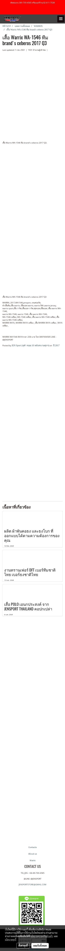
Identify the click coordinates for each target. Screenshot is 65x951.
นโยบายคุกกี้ (10, 939)
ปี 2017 (56, 345)
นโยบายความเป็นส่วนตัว (42, 936)
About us (32, 854)
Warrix (32, 860)
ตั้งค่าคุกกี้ (23, 945)
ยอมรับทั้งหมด (40, 945)
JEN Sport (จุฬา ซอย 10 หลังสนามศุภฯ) (30, 345)
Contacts (32, 847)
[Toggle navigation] (60, 18)
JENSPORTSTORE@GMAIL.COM (32, 884)
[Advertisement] (32, 385)
